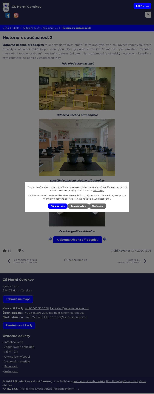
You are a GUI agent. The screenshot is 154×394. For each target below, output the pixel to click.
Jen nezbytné (78, 206)
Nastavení (98, 206)
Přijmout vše (57, 206)
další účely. (98, 190)
